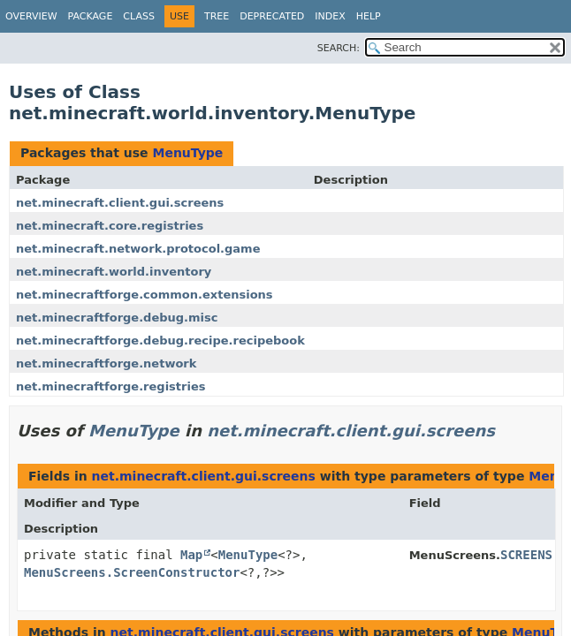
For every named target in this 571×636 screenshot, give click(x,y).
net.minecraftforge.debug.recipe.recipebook (160, 340)
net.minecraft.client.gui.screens (120, 202)
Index (330, 16)
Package (90, 16)
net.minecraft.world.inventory (113, 271)
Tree (216, 16)
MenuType (187, 153)
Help (368, 16)
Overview (31, 16)
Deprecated (272, 16)
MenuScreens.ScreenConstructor (132, 572)
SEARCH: (338, 48)
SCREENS (526, 555)
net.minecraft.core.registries (109, 225)
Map (191, 555)
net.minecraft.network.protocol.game (138, 248)
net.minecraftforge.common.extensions (144, 294)
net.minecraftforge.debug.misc (117, 317)
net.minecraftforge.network (106, 363)
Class (139, 16)
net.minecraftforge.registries (110, 386)
